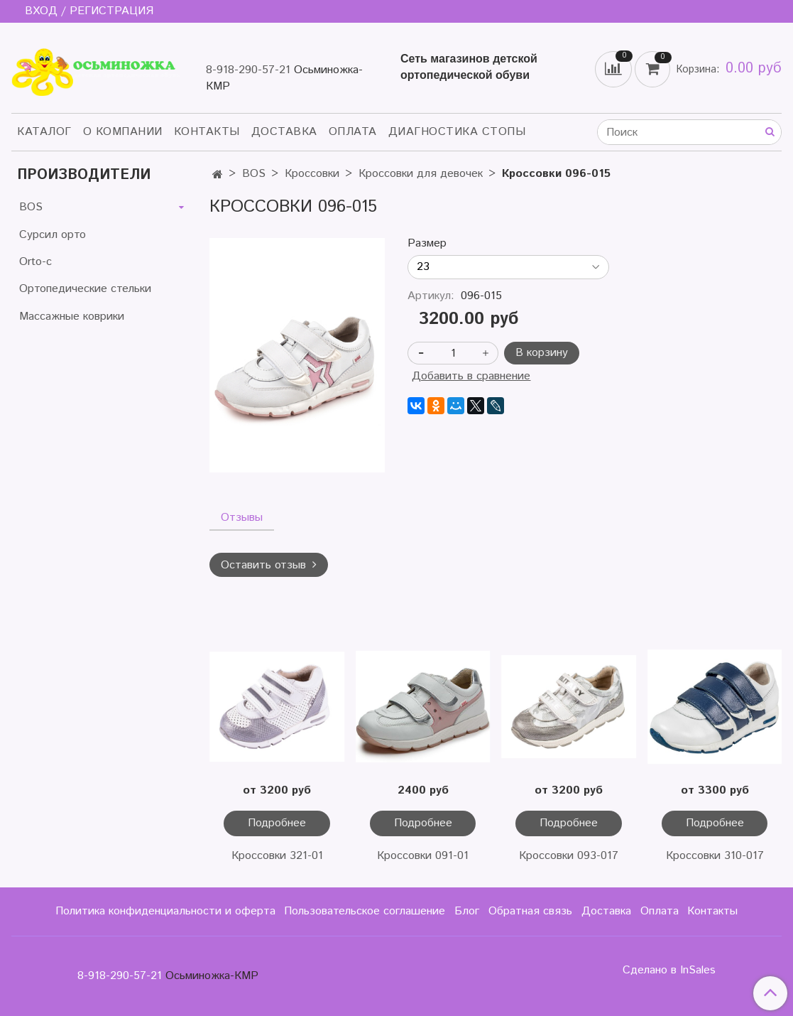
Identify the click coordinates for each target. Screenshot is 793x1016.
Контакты (207, 132)
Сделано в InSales (669, 970)
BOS (254, 174)
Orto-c (35, 262)
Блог (466, 911)
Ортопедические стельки (85, 289)
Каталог (44, 132)
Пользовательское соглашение (364, 911)
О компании (123, 132)
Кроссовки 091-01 (423, 856)
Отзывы (242, 517)
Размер (427, 243)
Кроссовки (312, 174)
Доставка (284, 132)
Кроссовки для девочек (421, 174)
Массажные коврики (71, 316)
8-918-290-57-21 (248, 70)
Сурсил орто (52, 235)
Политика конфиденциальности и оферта (165, 911)
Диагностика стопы (457, 132)
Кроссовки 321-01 (277, 856)
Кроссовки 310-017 (715, 856)
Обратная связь (530, 911)
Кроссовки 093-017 (568, 856)
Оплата (353, 132)
